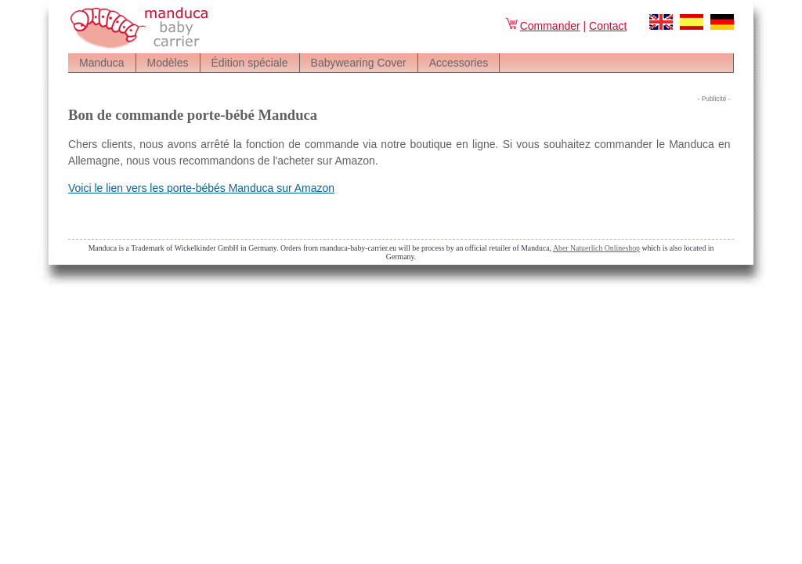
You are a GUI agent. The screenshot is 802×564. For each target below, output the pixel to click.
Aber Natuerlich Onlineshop (596, 248)
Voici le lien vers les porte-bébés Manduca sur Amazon (201, 188)
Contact (608, 26)
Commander (542, 26)
